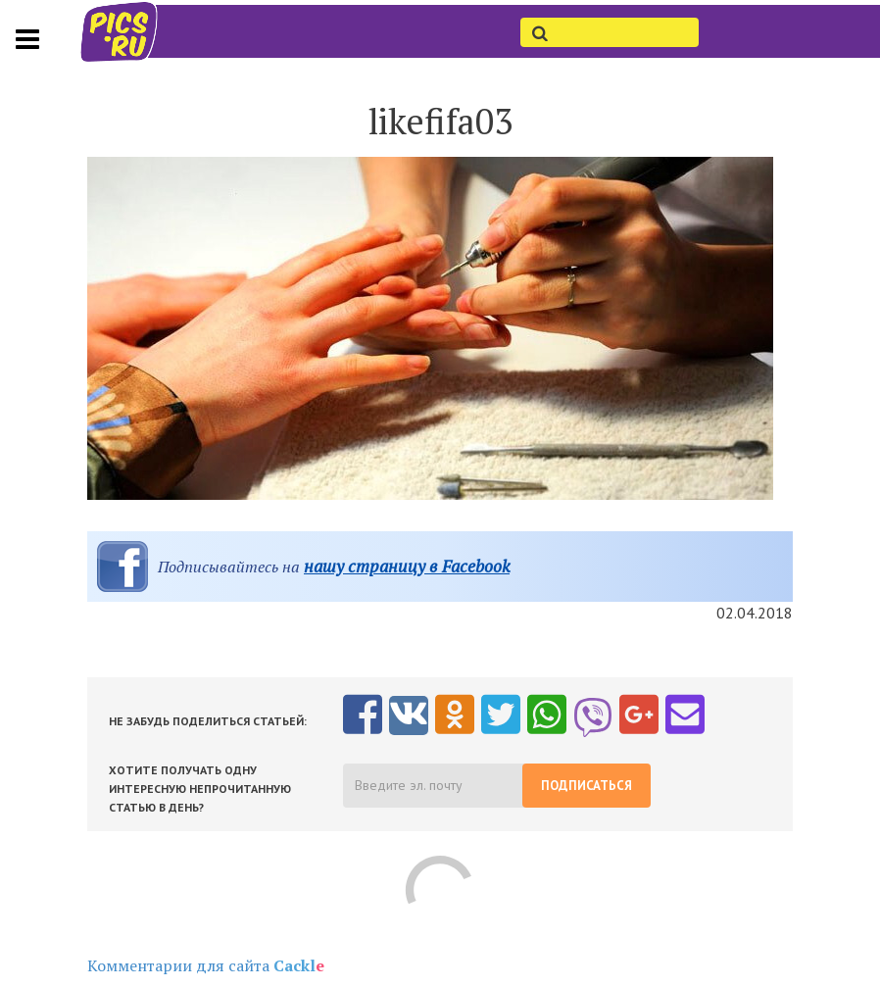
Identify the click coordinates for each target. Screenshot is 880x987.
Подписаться (586, 785)
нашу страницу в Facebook (407, 566)
